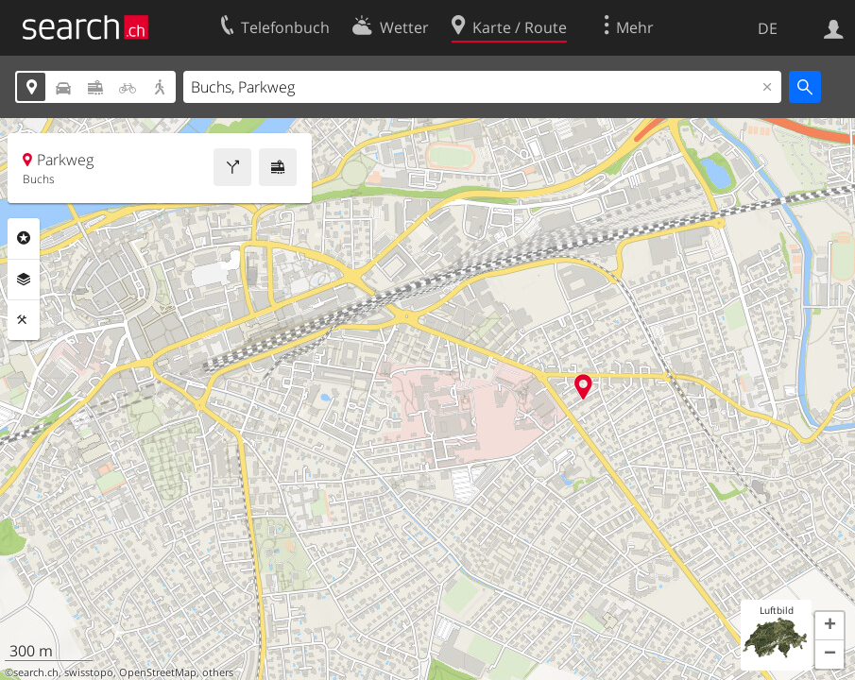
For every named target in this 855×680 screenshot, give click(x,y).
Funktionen (24, 320)
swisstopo (88, 672)
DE (768, 28)
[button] (829, 626)
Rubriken (24, 238)
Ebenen (24, 279)
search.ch (36, 672)
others (217, 672)
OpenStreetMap (158, 672)
